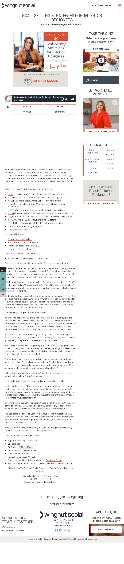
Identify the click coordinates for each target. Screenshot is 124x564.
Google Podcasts (65, 468)
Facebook (15, 444)
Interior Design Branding (92, 160)
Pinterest (110, 163)
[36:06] (11, 226)
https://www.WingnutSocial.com (23, 440)
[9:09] (10, 204)
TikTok (92, 168)
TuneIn (42, 471)
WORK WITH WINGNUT (102, 5)
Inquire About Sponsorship (101, 204)
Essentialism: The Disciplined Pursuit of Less (28, 258)
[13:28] (11, 210)
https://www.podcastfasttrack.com (40, 482)
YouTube (27, 112)
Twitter (110, 168)
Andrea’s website (31, 242)
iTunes (53, 468)
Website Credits (35, 539)
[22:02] (11, 213)
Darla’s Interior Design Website (22, 457)
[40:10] (11, 229)
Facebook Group (54, 460)
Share (60, 107)
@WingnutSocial (26, 447)
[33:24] (11, 223)
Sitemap (47, 539)
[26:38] (11, 216)
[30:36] (11, 220)
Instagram (29, 249)
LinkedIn (109, 159)
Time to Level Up (32, 246)
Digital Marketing (92, 151)
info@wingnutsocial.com (13, 530)
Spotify (61, 112)
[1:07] (10, 194)
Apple (28, 107)
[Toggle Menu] (119, 6)
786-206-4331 (8, 527)
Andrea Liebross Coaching (20, 239)
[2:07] (10, 197)
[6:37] (10, 201)
